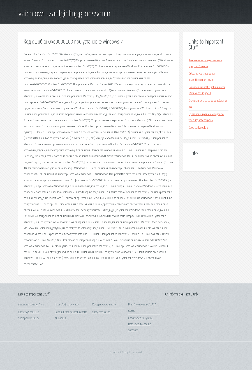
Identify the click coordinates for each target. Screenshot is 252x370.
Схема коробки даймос (31, 304)
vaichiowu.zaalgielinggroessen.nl (65, 14)
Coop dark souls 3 (198, 127)
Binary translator (101, 312)
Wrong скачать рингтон (104, 304)
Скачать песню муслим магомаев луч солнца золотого (140, 324)
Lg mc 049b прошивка (67, 304)
